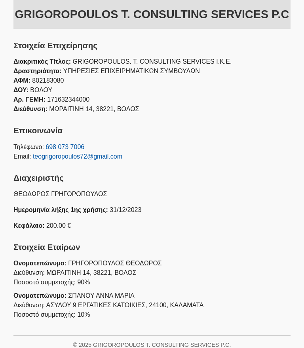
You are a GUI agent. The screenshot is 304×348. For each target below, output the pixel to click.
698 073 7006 (65, 147)
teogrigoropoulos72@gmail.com (77, 156)
